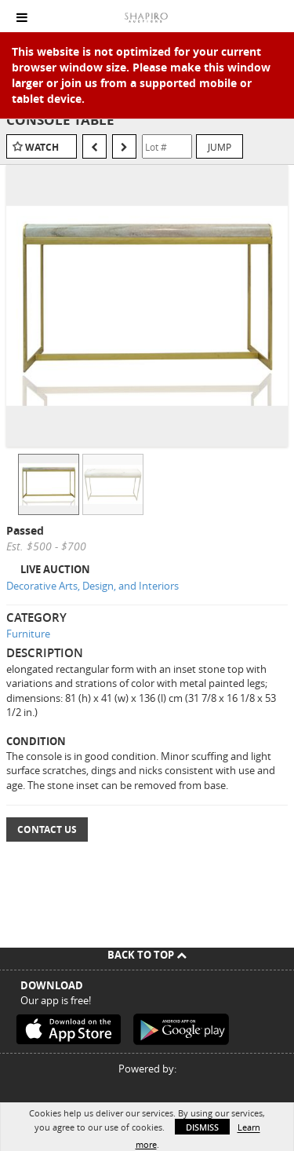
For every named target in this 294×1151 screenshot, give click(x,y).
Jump (219, 147)
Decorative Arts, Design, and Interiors (92, 586)
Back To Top (147, 955)
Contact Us (47, 829)
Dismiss (202, 1127)
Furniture (28, 634)
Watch (42, 147)
